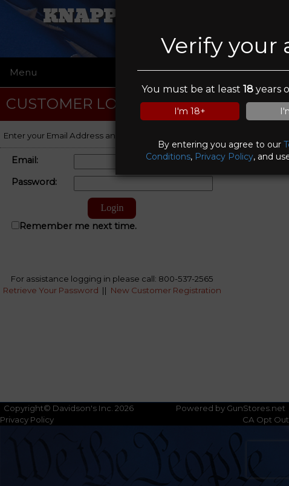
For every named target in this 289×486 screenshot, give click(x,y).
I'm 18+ (190, 111)
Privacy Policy (224, 156)
